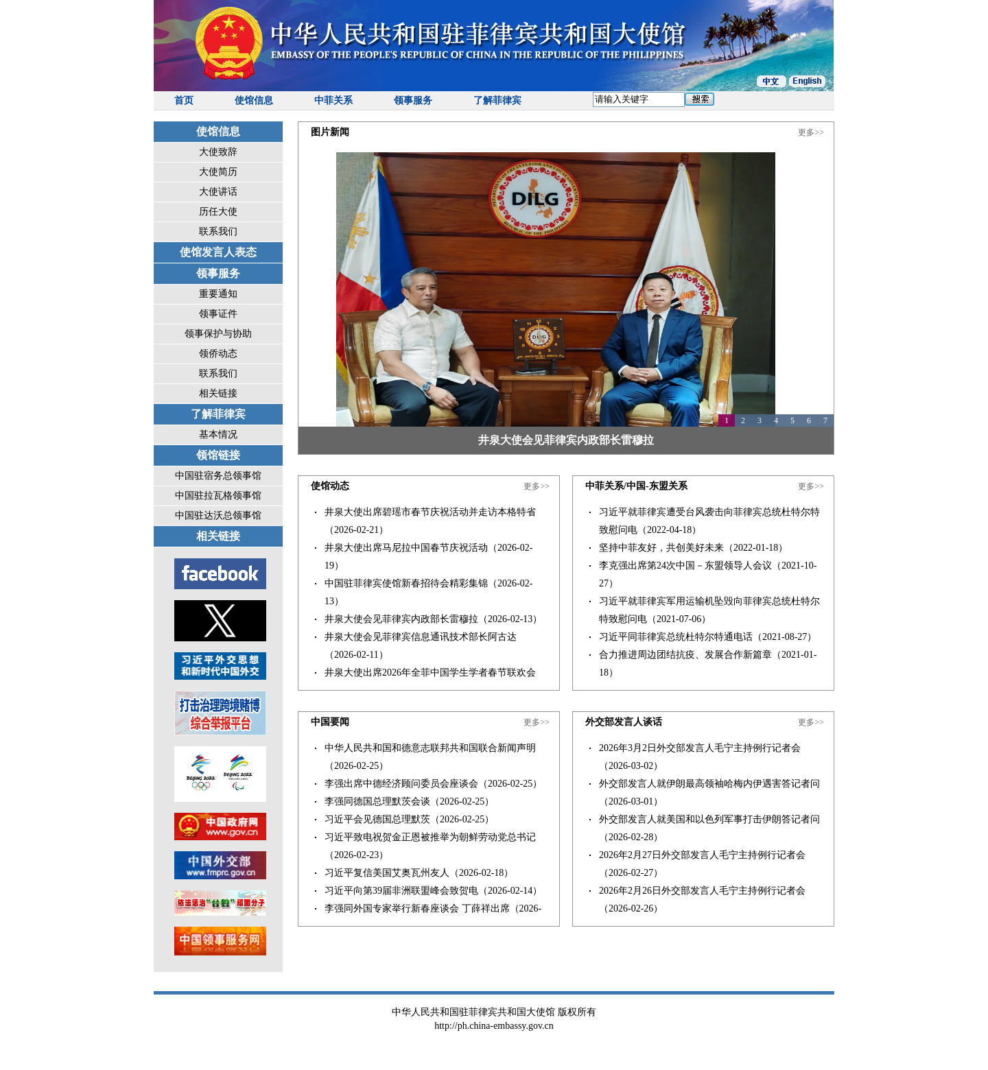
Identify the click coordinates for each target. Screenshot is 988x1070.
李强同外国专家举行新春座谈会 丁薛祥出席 (417, 908)
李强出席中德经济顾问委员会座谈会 (401, 783)
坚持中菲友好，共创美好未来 (661, 548)
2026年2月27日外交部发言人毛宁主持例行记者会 (702, 855)
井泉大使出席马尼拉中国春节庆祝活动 (406, 548)
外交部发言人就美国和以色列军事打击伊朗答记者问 (709, 819)
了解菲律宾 (497, 100)
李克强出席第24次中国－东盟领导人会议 (685, 565)
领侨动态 (218, 353)
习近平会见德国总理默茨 (377, 819)
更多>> (811, 132)
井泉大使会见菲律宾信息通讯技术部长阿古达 (421, 637)
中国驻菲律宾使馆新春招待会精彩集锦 (406, 583)
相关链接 (218, 393)
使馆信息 (254, 100)
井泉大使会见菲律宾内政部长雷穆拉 (566, 440)
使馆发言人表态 (218, 252)
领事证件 (218, 314)
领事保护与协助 (218, 334)
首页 (183, 100)
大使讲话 (218, 192)
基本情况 (218, 434)
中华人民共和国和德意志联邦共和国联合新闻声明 (430, 748)
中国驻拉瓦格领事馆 (218, 495)
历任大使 (218, 211)
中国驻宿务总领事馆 (218, 476)
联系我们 (218, 231)
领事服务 (413, 100)
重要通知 (218, 294)
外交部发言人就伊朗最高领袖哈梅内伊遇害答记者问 (709, 783)
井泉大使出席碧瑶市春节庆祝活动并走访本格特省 (430, 512)
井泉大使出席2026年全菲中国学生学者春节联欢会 (430, 672)
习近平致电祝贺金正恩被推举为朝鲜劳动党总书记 (430, 837)
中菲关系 (333, 100)
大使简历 (218, 172)
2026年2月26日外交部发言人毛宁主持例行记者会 (702, 890)
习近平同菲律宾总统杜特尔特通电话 (676, 637)
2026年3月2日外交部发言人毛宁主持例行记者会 (700, 748)
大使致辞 (218, 152)
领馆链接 (218, 455)
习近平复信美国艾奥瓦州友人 (387, 873)
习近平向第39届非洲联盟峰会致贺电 (401, 890)
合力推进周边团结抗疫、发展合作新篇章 (685, 655)
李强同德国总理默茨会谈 (377, 801)
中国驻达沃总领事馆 (218, 515)
